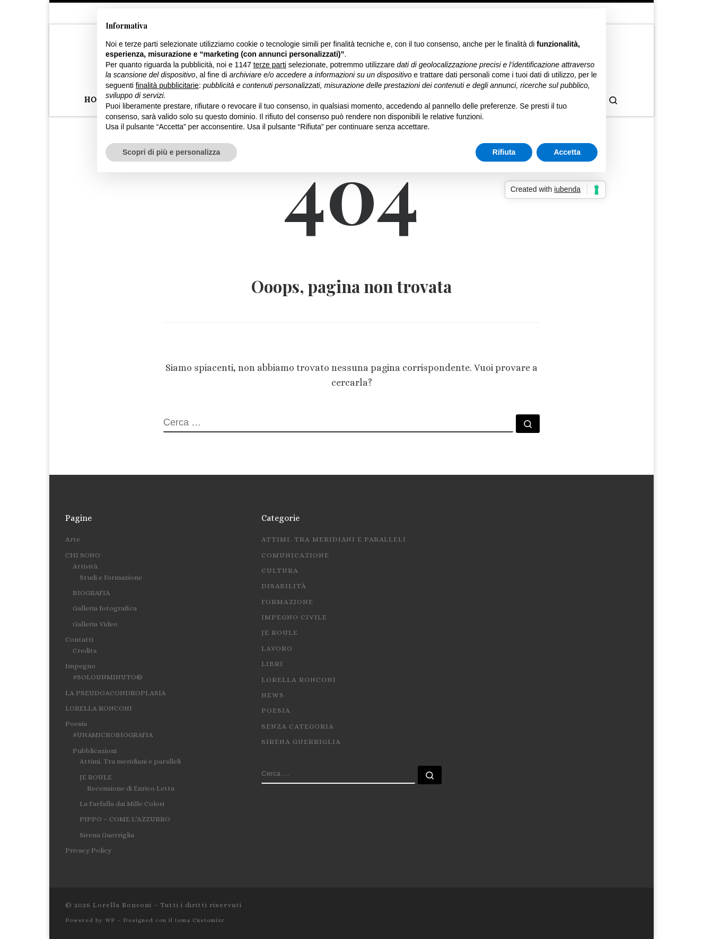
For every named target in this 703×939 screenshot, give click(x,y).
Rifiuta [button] (504, 152)
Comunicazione (295, 555)
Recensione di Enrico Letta (130, 788)
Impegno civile (294, 617)
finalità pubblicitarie (167, 85)
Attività (85, 566)
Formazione (287, 602)
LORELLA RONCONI (98, 708)
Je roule (279, 632)
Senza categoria (297, 726)
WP (110, 920)
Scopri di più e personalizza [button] (171, 152)
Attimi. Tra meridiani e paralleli (130, 761)
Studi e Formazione (111, 577)
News (272, 695)
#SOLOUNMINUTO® (108, 677)
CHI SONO (82, 555)
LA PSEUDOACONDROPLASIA (115, 693)
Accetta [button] (567, 152)
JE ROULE (96, 777)
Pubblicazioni (95, 751)
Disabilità (283, 586)
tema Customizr (200, 920)
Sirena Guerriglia (107, 835)
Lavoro (277, 648)
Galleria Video (95, 624)
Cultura (279, 570)
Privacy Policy (88, 850)
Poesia (76, 724)
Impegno (80, 666)
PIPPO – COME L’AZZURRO (125, 819)
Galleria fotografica (105, 608)
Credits (85, 650)
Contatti (79, 639)
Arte (72, 539)
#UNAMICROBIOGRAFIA (113, 735)
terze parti (269, 64)
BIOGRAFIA (91, 593)
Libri (272, 664)
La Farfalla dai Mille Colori (122, 804)
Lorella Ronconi (298, 680)
